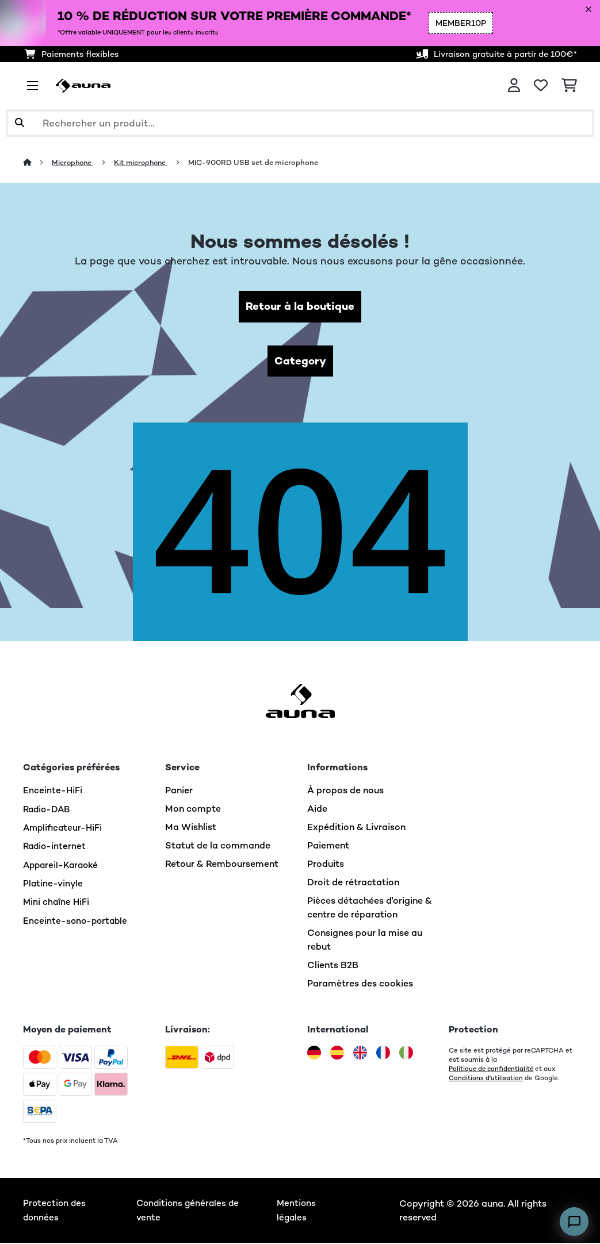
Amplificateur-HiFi (64, 829)
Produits (325, 865)
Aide (317, 810)
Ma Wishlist (190, 829)
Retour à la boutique (300, 307)
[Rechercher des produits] (300, 123)
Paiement (328, 847)
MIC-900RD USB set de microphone (261, 162)
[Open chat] (574, 1221)
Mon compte (193, 810)
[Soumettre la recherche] (19, 123)
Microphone (74, 162)
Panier (179, 792)
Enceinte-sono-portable (77, 921)
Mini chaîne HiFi (57, 902)
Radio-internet (55, 847)
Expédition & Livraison (356, 829)
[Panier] (569, 85)
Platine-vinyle (53, 884)
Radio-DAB (48, 810)
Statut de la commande (217, 847)
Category (300, 362)
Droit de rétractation (353, 884)
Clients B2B (332, 967)
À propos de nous (345, 792)
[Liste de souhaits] (541, 85)
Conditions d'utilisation (486, 1080)
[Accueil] (37, 162)
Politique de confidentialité (492, 1070)
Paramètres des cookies (360, 985)
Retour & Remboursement (221, 865)
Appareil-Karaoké (62, 865)
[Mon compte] (514, 85)
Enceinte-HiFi (53, 792)
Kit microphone (146, 162)
